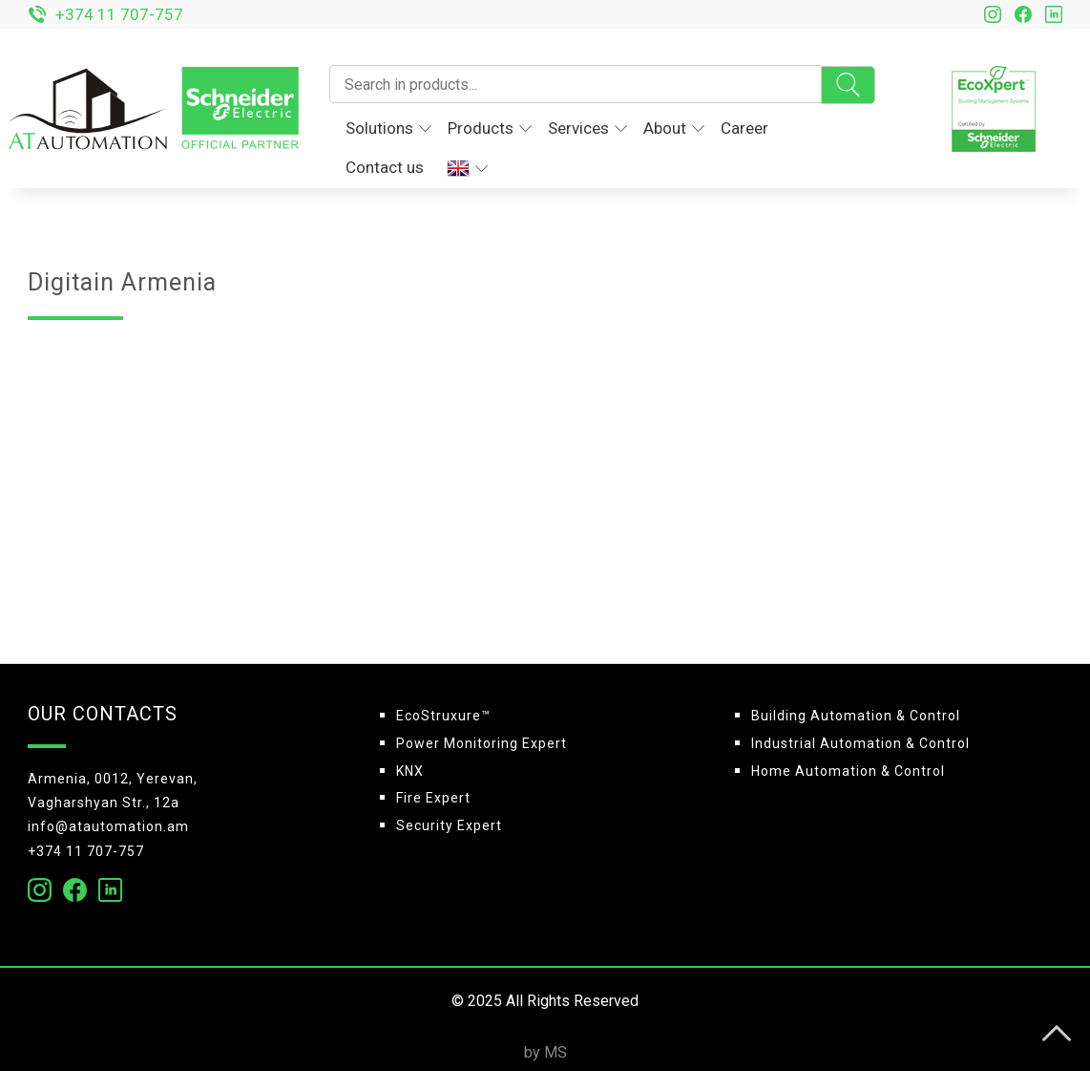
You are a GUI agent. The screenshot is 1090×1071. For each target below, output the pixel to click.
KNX (410, 771)
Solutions (388, 128)
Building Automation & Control (855, 715)
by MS (545, 1052)
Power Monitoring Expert (481, 743)
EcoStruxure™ (443, 715)
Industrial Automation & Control (860, 743)
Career (744, 128)
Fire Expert (433, 797)
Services (587, 128)
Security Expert (449, 825)
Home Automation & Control (848, 771)
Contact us (385, 167)
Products (490, 128)
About (673, 128)
